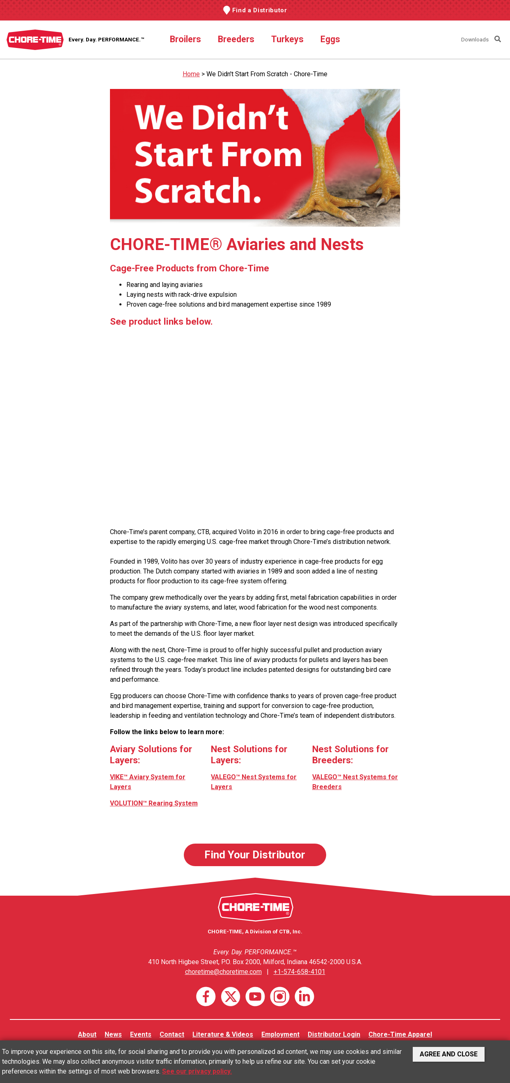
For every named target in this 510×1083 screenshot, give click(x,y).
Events (140, 1034)
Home (191, 74)
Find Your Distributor (254, 855)
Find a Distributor (259, 10)
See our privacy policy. (197, 1071)
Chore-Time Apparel (400, 1034)
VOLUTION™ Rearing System (154, 803)
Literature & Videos (222, 1034)
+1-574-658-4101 (299, 972)
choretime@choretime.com (223, 972)
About (87, 1034)
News (113, 1034)
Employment (280, 1034)
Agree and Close (449, 1054)
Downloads (475, 39)
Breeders (236, 39)
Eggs (330, 39)
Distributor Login (334, 1034)
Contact (172, 1034)
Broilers (185, 39)
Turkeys (287, 39)
